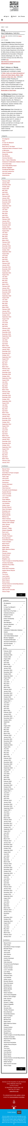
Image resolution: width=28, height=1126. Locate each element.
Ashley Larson (6, 505)
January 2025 (5, 198)
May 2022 (4, 257)
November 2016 (6, 374)
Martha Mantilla (6, 515)
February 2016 (6, 391)
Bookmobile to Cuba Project (8, 90)
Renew (23, 16)
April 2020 (5, 305)
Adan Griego (5, 470)
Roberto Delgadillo (7, 530)
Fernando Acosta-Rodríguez (9, 490)
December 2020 (6, 290)
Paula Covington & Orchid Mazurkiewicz (13, 561)
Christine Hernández (7, 562)
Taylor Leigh (5, 476)
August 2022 (5, 253)
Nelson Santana (6, 518)
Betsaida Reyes (6, 474)
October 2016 (5, 376)
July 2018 (4, 340)
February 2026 (6, 181)
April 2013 (5, 456)
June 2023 (5, 234)
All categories (5, 138)
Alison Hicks (5, 566)
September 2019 (6, 317)
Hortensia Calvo (6, 501)
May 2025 (4, 190)
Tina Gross (5, 574)
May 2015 (4, 409)
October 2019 (5, 315)
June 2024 (5, 211)
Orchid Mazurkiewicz (7, 539)
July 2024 (4, 209)
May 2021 (4, 280)
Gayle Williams (6, 499)
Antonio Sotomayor (7, 484)
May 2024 (4, 213)
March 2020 (5, 307)
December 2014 (6, 418)
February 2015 (6, 414)
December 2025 (6, 184)
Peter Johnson (6, 524)
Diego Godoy (5, 547)
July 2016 (4, 382)
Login (20, 594)
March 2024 (5, 217)
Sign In (6, 16)
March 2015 (5, 412)
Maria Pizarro (5, 543)
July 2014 (4, 428)
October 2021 (5, 271)
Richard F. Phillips (7, 528)
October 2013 (5, 445)
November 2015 (6, 397)
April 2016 (5, 387)
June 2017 (5, 361)
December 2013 (6, 441)
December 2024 (6, 200)
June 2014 (5, 430)
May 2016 (4, 386)
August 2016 (5, 380)
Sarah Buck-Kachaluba (8, 568)
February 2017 (6, 368)
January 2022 (5, 265)
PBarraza (4, 551)
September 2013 (6, 447)
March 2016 (5, 389)
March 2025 (5, 194)
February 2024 (6, 219)
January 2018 (5, 349)
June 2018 (5, 341)
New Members (6, 156)
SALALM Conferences (8, 171)
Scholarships (5, 144)
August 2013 (5, 449)
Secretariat (5, 154)
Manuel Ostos (6, 469)
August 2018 (5, 338)
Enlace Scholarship (7, 152)
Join (19, 16)
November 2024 (6, 202)
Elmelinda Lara (6, 511)
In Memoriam (5, 150)
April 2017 (5, 364)
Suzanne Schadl (6, 493)
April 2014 (5, 433)
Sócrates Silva (6, 534)
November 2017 (6, 353)
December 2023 (6, 223)
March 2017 (5, 366)
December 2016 (6, 372)
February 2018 (6, 347)
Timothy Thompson (7, 536)
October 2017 (5, 355)
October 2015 (5, 399)
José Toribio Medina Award (9, 165)
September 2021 (6, 273)
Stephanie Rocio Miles (8, 564)
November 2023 (6, 225)
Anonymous (5, 482)
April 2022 (5, 259)
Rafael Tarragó (6, 587)
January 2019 (5, 330)
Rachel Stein (5, 526)
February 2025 (6, 196)
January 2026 (5, 183)
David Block (5, 486)
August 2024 (5, 207)
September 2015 (6, 401)
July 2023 (4, 232)
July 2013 (4, 451)
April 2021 (5, 282)
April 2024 (5, 215)
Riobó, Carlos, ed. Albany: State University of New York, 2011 (12, 75)
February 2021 (6, 286)
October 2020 (5, 294)
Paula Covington (6, 541)
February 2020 (6, 309)
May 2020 (4, 303)
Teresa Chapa (6, 591)
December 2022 (6, 246)
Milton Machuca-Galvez (8, 549)
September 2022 (6, 251)
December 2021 (6, 267)
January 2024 (5, 221)
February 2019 (6, 328)
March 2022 (5, 261)
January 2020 (5, 311)
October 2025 (5, 186)
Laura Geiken (5, 576)
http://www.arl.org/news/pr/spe (9, 61)
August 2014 (5, 426)
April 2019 (5, 326)
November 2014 (6, 420)
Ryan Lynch (5, 532)
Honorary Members (7, 158)
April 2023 (5, 238)
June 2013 (5, 453)
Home (2, 27)
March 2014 (5, 435)
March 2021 (5, 284)
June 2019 (5, 322)
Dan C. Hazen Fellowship (9, 160)
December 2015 (6, 395)
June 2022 (5, 255)
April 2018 (5, 343)
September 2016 (6, 378)
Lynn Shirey (5, 497)
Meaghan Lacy (6, 559)
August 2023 (5, 230)
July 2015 (4, 405)
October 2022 (5, 250)
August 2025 (5, 188)
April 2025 (5, 192)
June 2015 (5, 407)
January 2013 (5, 462)
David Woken (5, 557)
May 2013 (4, 454)
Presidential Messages (8, 169)
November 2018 (6, 334)
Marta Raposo (6, 580)
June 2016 (5, 384)
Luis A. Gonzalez (6, 495)
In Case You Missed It (8, 142)
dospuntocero (5, 175)
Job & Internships (6, 163)
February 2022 (6, 263)
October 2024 (5, 204)
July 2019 (4, 320)
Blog (7, 27)
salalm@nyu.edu (14, 1091)
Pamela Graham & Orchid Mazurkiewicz (12, 583)
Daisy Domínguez (7, 509)
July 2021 (4, 276)
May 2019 (4, 324)
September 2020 (6, 296)
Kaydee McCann (6, 492)
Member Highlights (7, 167)
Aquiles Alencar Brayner (8, 570)
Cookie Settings (11, 1112)
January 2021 (5, 288)
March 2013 (5, 458)
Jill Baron (4, 572)
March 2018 (5, 345)
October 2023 (5, 227)
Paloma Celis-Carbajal (8, 522)
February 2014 (6, 437)
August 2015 (5, 403)
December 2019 (6, 313)
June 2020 (5, 301)
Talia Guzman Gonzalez (8, 589)
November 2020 (6, 292)
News (3, 140)
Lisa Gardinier (6, 503)
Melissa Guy (5, 516)
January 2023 (5, 244)
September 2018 (6, 336)
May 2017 (4, 363)
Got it (19, 1112)
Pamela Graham (6, 553)
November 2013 (6, 443)
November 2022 (6, 248)
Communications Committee (16, 1097)
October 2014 (5, 422)
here (7, 59)
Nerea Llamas (6, 582)
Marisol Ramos (6, 513)
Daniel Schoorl (6, 555)
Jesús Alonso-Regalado (8, 520)
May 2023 (4, 236)
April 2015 (5, 410)
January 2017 (5, 370)
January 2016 (5, 393)
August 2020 (5, 297)
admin (4, 36)
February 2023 (6, 242)
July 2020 (4, 299)
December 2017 (6, 351)
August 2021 (5, 274)
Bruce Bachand (6, 538)
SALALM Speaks (6, 173)
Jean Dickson (5, 480)
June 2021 (5, 278)
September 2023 (6, 228)
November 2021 (6, 269)
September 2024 (6, 205)
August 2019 (5, 318)
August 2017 (5, 359)
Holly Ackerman (6, 488)
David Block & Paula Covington (10, 472)
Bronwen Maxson (6, 507)
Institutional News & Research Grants (12, 148)
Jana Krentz (5, 478)
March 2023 (5, 240)
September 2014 (6, 424)
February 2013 (6, 460)
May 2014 (4, 431)
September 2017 (6, 357)
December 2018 (6, 332)
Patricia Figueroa (6, 585)
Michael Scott (5, 545)
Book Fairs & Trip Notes (8, 146)
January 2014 (5, 439)
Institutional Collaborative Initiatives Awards (13, 161)
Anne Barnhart (6, 578)
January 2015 (5, 416)
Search (15, 16)
